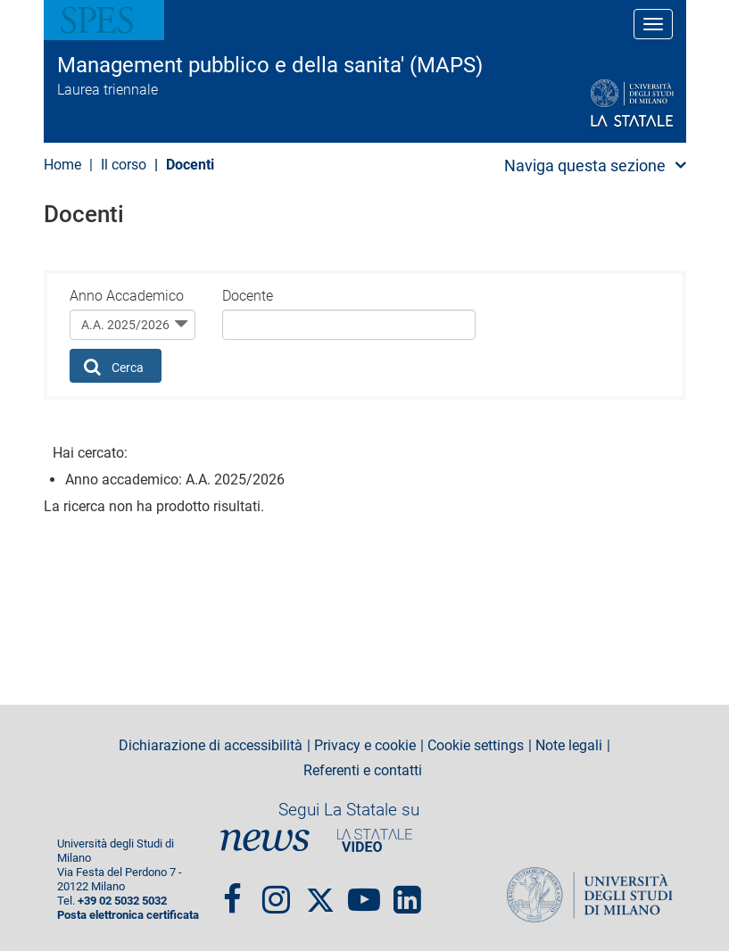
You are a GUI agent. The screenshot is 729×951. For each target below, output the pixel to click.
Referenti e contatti (362, 771)
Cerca (114, 366)
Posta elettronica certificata (128, 915)
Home (62, 164)
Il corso (123, 164)
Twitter (320, 892)
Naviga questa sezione (585, 165)
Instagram (276, 892)
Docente (247, 295)
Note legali (568, 746)
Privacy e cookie (365, 746)
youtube (364, 892)
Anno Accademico (127, 295)
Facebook (232, 892)
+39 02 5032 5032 (122, 900)
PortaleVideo (374, 840)
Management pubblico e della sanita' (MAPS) (270, 65)
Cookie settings (475, 746)
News (265, 840)
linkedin (407, 892)
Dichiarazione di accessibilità (210, 746)
